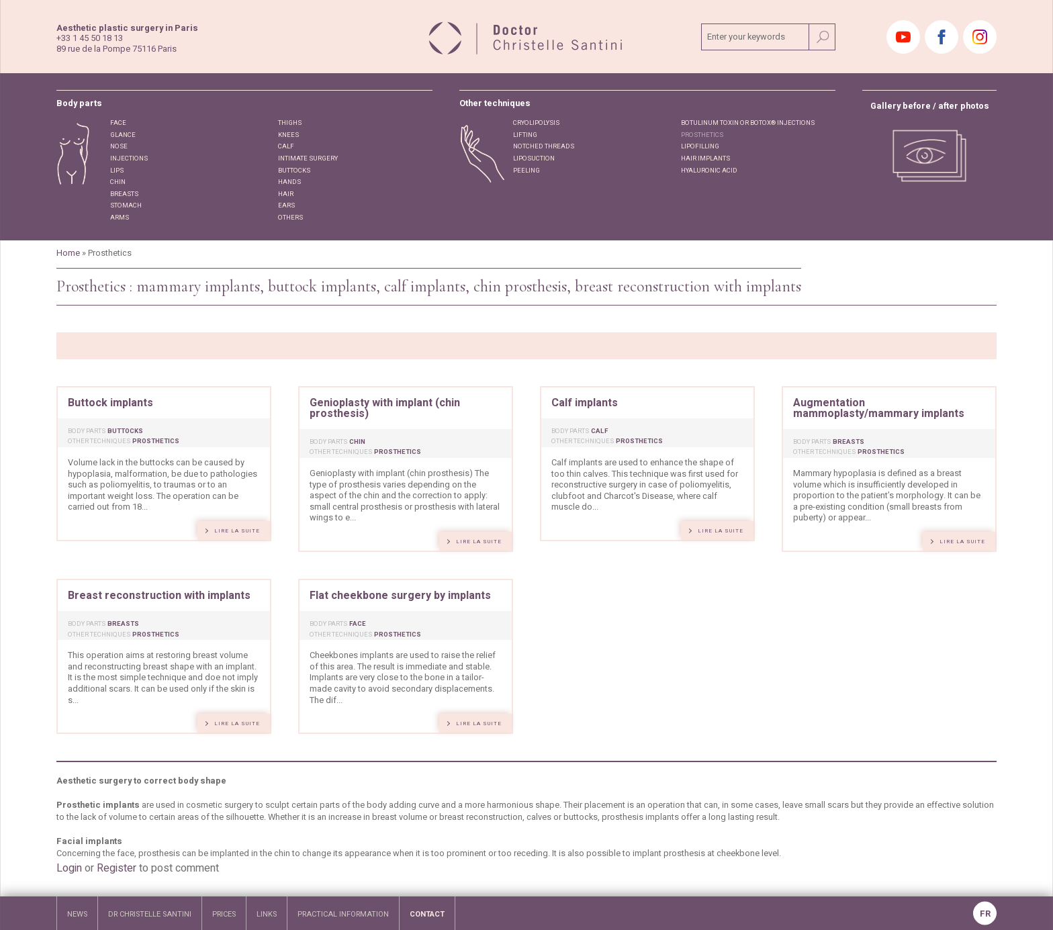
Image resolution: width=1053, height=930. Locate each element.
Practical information (343, 914)
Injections (129, 158)
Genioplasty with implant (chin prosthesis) (385, 408)
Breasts (124, 194)
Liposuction (534, 158)
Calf (286, 146)
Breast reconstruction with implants (159, 596)
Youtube (903, 37)
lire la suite (237, 530)
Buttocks (294, 170)
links (267, 914)
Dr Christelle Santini (149, 914)
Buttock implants (110, 403)
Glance (123, 135)
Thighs (290, 123)
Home (68, 253)
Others (290, 217)
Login (69, 868)
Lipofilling (700, 146)
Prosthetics (702, 135)
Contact (427, 914)
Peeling (526, 170)
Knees (288, 135)
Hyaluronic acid (709, 170)
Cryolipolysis (536, 123)
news (77, 914)
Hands (289, 182)
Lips (117, 170)
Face (118, 123)
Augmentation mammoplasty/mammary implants (878, 408)
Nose (119, 146)
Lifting (525, 135)
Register (116, 868)
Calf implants (584, 403)
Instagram (980, 37)
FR (985, 914)
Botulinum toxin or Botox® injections (748, 123)
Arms (119, 217)
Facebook (941, 37)
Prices (224, 914)
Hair (285, 194)
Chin (118, 182)
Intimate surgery (308, 158)
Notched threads (543, 146)
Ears (286, 205)
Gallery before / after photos (929, 106)
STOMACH (126, 205)
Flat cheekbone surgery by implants (400, 596)
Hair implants (705, 158)
